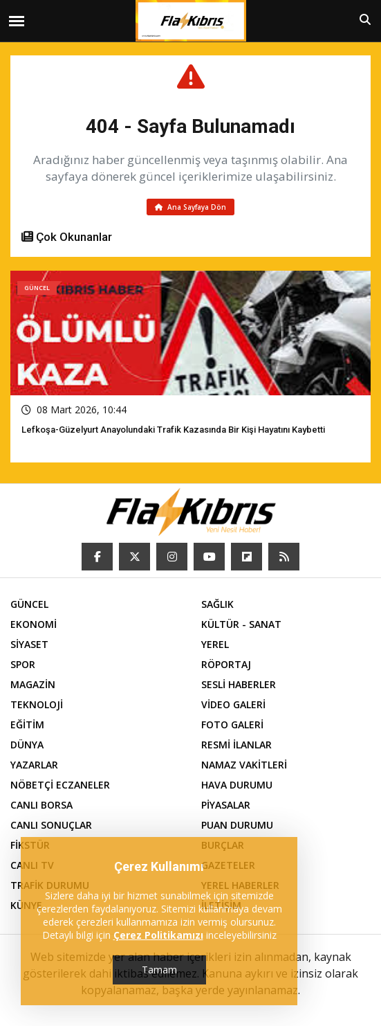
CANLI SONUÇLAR (51, 824)
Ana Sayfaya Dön (190, 207)
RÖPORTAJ (226, 664)
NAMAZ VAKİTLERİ (244, 764)
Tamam (159, 969)
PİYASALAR (225, 804)
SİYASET (29, 644)
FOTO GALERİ (232, 724)
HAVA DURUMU (236, 784)
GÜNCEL (29, 604)
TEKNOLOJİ (36, 704)
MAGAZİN (32, 684)
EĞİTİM (27, 724)
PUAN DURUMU (237, 824)
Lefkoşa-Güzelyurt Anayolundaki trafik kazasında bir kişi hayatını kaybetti (173, 429)
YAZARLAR (34, 764)
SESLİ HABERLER (238, 684)
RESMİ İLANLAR (236, 744)
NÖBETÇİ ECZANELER (60, 784)
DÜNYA (27, 744)
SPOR (22, 664)
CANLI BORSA (41, 804)
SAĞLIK (217, 604)
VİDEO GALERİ (233, 704)
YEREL (215, 644)
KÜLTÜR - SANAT (241, 624)
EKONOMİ (33, 624)
